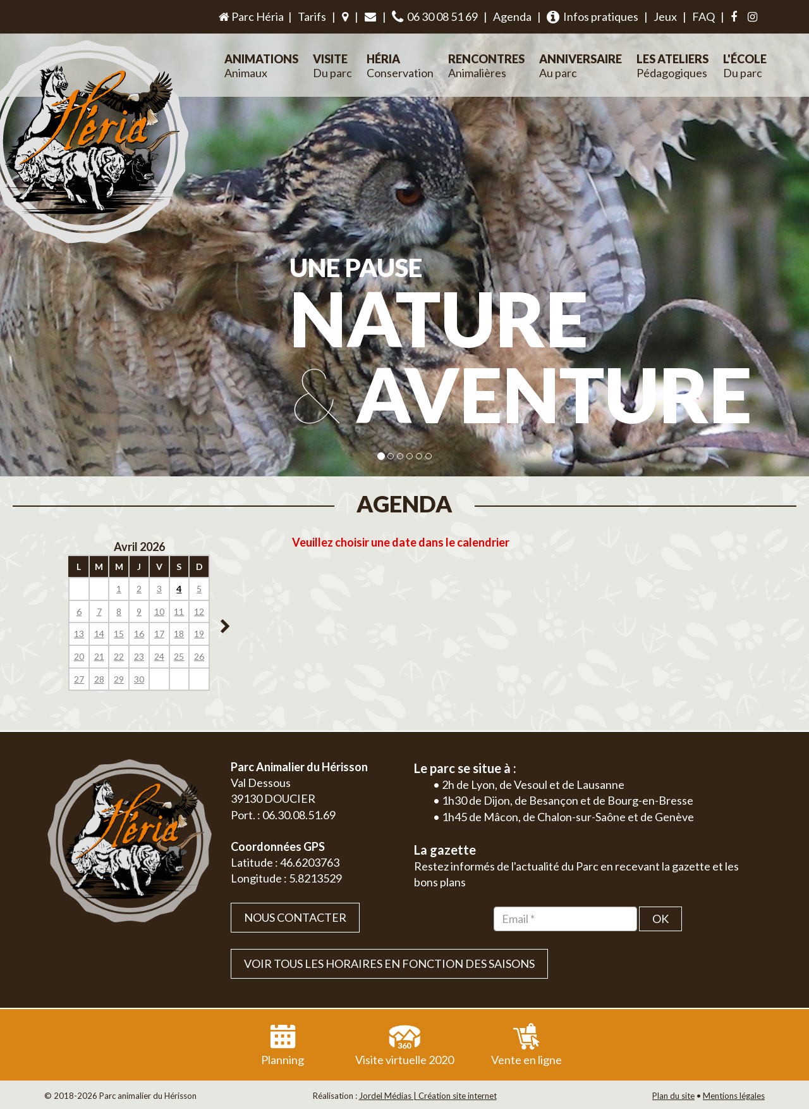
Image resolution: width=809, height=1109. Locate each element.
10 (159, 611)
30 (139, 679)
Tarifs (312, 16)
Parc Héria (250, 16)
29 (119, 679)
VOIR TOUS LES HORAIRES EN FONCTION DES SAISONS (389, 963)
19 (199, 633)
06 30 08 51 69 (435, 16)
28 (99, 679)
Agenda (512, 16)
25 (179, 656)
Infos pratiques (592, 16)
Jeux (665, 16)
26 (199, 656)
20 (79, 656)
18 (179, 633)
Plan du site (673, 1096)
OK (660, 919)
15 (119, 633)
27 (79, 679)
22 (119, 656)
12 (199, 611)
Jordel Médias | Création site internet (428, 1096)
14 (99, 633)
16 (139, 633)
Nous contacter (295, 917)
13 (79, 633)
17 (159, 633)
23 (139, 656)
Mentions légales (734, 1096)
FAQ (703, 16)
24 (159, 656)
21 (99, 656)
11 (179, 611)
